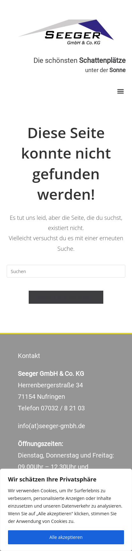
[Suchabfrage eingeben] (66, 271)
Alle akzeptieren (66, 537)
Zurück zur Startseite (66, 297)
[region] (66, 510)
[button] (120, 91)
